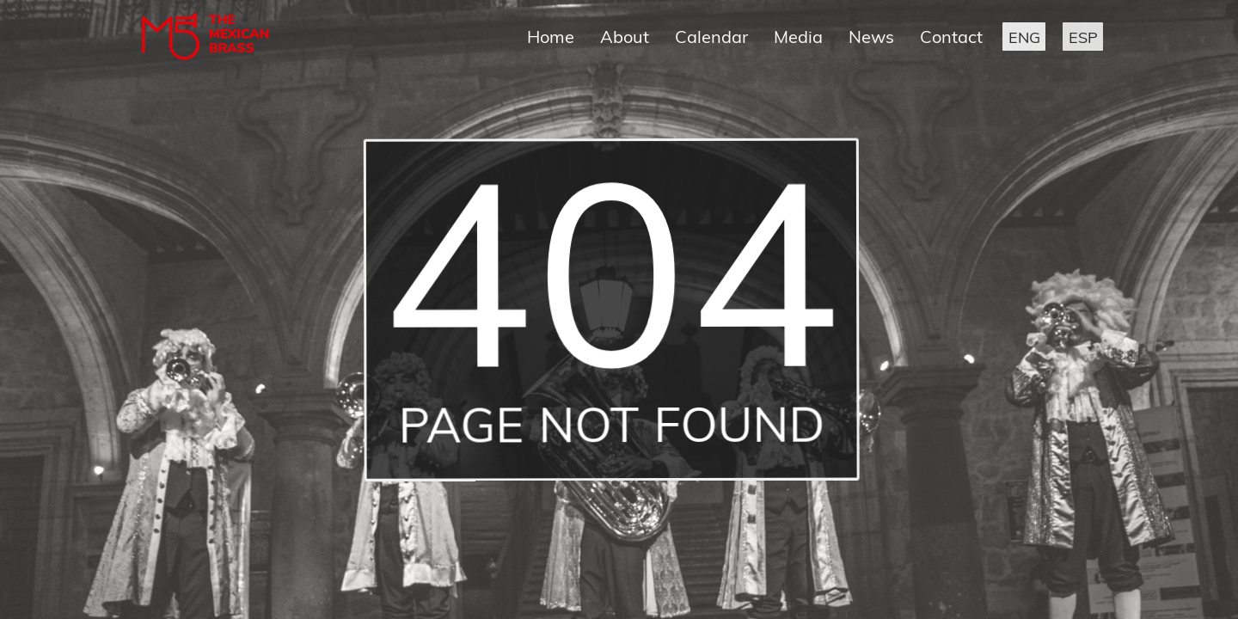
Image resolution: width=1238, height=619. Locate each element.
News (871, 36)
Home (550, 36)
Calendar (711, 36)
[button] (1023, 36)
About (624, 36)
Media (798, 36)
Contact (951, 36)
